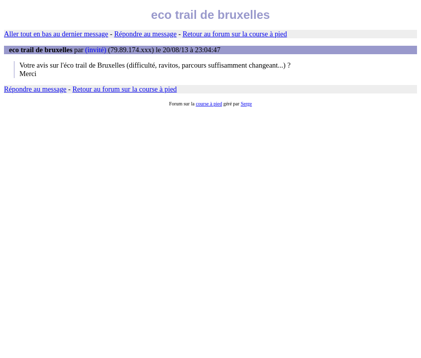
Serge (246, 103)
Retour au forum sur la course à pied (235, 34)
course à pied (209, 103)
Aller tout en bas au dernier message (56, 34)
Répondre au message (145, 34)
